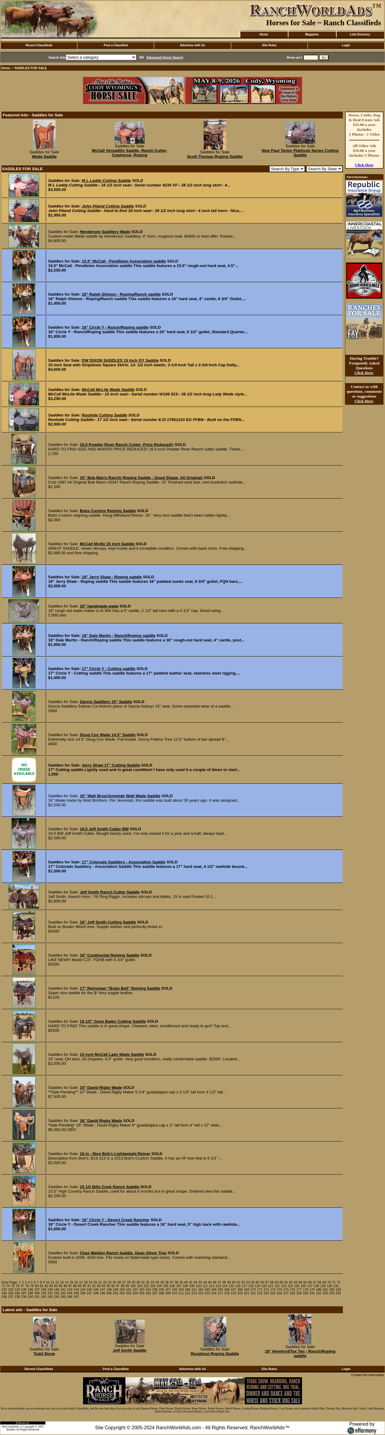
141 (63, 1289)
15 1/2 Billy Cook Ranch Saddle (110, 1187)
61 (286, 1282)
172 (266, 1289)
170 (253, 1289)
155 (155, 1289)
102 (146, 1286)
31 (143, 1282)
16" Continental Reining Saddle (109, 955)
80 (36, 1286)
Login (346, 45)
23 (110, 1282)
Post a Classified (116, 45)
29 (133, 1282)
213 (194, 1293)
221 (246, 1293)
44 (205, 1282)
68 (319, 1282)
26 (119, 1282)
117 (244, 1286)
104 (159, 1286)
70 (329, 1282)
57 (267, 1282)
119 (257, 1286)
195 (76, 1293)
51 (238, 1282)
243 (50, 1296)
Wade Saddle (44, 156)
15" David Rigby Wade (101, 1087)
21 (100, 1282)
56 (262, 1282)
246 (69, 1296)
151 (128, 1289)
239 (23, 1296)
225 (273, 1293)
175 (286, 1289)
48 (224, 1282)
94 (103, 1286)
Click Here (364, 165)
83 (51, 1286)
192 (56, 1293)
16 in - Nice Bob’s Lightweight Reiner (115, 1153)
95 (108, 1286)
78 (27, 1286)
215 (207, 1293)
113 (218, 1286)
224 (266, 1293)
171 (259, 1289)
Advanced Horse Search (164, 57)
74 (8, 1286)
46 (214, 1282)
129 (323, 1286)
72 (338, 1282)
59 (277, 1282)
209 (168, 1293)
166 (227, 1289)
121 (270, 1286)
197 (89, 1293)
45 (210, 1282)
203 (128, 1293)
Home (264, 34)
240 (30, 1296)
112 (211, 1286)
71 (334, 1282)
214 (200, 1293)
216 (214, 1293)
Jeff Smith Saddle (129, 1350)
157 (168, 1289)
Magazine (312, 34)
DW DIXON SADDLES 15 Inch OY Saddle (120, 360)
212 (187, 1293)
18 (86, 1282)
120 (264, 1286)
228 (292, 1293)
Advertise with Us (192, 45)
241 (37, 1296)
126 (303, 1286)
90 (84, 1286)
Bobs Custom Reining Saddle (108, 511)
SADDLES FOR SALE (30, 68)
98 (122, 1286)
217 (220, 1293)
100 (133, 1286)
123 (283, 1286)
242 (43, 1296)
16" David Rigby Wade (101, 1120)
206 (148, 1293)
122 (277, 1286)
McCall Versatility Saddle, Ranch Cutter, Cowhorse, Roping (129, 152)
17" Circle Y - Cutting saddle (108, 668)
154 (148, 1289)
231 (312, 1293)
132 (4, 1289)
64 (300, 1282)
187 (23, 1293)
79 (32, 1286)
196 (82, 1293)
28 (129, 1282)
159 (181, 1289)
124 (290, 1286)
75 (13, 1286)
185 (11, 1293)
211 (181, 1293)
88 (75, 1286)
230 (305, 1293)
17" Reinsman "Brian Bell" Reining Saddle (120, 988)
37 (172, 1282)
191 (50, 1293)
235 (338, 1293)
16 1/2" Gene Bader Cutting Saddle (113, 1021)
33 (152, 1282)
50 (234, 1282)
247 (76, 1296)
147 (102, 1289)
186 (17, 1293)
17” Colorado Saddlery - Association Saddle (123, 862)
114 (224, 1286)
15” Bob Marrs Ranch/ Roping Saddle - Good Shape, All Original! (142, 477)
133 (11, 1289)
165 (220, 1289)
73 (3, 1286)
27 (124, 1282)
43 (200, 1282)
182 (331, 1289)
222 (253, 1293)
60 (281, 1282)
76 (18, 1286)
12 (57, 1282)
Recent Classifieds (39, 45)
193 (63, 1293)
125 (297, 1286)
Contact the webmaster (367, 1375)
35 (162, 1282)
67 (314, 1282)
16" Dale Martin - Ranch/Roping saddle (119, 635)
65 (305, 1282)
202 (122, 1293)
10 (47, 1282)
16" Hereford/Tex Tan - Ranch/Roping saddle (300, 1353)
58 (272, 1282)
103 (153, 1286)
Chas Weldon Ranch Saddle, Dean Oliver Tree (123, 1253)
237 (11, 1296)
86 (65, 1286)
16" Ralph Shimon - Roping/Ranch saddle (121, 294)
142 (69, 1289)
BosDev (11, 1429)
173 (273, 1289)
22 (105, 1282)
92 (94, 1286)
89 (80, 1286)
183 (338, 1289)
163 (207, 1289)
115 (231, 1286)
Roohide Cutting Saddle (104, 415)
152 (135, 1289)
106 (172, 1286)
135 (23, 1289)
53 (248, 1282)
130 (329, 1286)
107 (179, 1286)
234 (331, 1293)
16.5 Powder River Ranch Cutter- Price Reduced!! (127, 444)
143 (76, 1289)
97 (118, 1286)
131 (336, 1286)
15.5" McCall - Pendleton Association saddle (124, 261)
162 (200, 1289)
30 (138, 1282)
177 (299, 1289)
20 (95, 1282)
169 (246, 1289)
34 (157, 1282)
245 (63, 1296)
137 (37, 1289)
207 (155, 1293)
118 (251, 1286)
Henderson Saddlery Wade (105, 231)
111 (205, 1286)
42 (195, 1282)
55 (257, 1282)
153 (141, 1289)
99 (127, 1286)
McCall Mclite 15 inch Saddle (107, 544)
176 (292, 1289)
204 (135, 1293)
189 (37, 1293)
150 (122, 1289)
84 (55, 1286)
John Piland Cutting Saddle (108, 206)
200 (109, 1293)
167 (233, 1289)
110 (198, 1286)
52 (243, 1282)
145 (89, 1289)
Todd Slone (44, 1353)
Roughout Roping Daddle (215, 1353)
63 (295, 1282)
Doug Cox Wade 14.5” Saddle (107, 735)
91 (89, 1286)
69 (324, 1282)
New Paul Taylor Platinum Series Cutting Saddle (300, 152)
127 (310, 1286)
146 (96, 1289)
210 (174, 1293)
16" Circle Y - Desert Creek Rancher (115, 1220)
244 (56, 1296)
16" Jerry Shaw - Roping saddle (112, 577)
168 (240, 1289)
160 (187, 1289)
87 (70, 1286)
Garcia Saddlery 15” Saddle (106, 701)
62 (291, 1282)
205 (141, 1293)
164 (214, 1289)
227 (286, 1293)
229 (299, 1293)
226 (279, 1293)
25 (114, 1282)
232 (319, 1293)
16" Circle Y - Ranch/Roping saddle (115, 327)
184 (4, 1293)
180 (319, 1289)
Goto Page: (10, 1282)
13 (62, 1282)
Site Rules (269, 45)
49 (229, 1282)
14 (67, 1282)
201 (115, 1293)
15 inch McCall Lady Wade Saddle (112, 1054)
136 (30, 1289)
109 (192, 1286)
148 (109, 1289)
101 (139, 1286)
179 (312, 1289)
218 (227, 1293)
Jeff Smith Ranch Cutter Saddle (110, 892)
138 (43, 1289)
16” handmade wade (99, 606)
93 (98, 1286)
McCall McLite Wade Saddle (108, 389)
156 (161, 1289)
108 (185, 1286)
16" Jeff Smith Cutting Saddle (108, 922)
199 (102, 1293)
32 (147, 1282)
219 (233, 1293)
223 (259, 1293)
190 (43, 1293)
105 (165, 1286)
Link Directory (360, 34)
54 (252, 1282)
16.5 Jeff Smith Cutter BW (104, 829)
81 (41, 1286)
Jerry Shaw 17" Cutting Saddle (111, 765)
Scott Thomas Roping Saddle (215, 156)
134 (17, 1289)
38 (176, 1282)
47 (219, 1282)
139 (50, 1289)
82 (46, 1286)
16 (76, 1282)
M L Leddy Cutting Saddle (106, 180)
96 (113, 1286)
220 (240, 1293)
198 (96, 1293)
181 (325, 1289)
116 (238, 1286)
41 (190, 1282)
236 (4, 1296)
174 (279, 1289)
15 (71, 1282)
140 (56, 1289)
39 (181, 1282)
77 (22, 1286)
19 (90, 1282)
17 (81, 1282)
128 (316, 1286)
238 (17, 1296)
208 (161, 1293)
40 (186, 1282)
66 (310, 1282)
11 (52, 1282)
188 (30, 1293)
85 (60, 1286)
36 (167, 1282)
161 (194, 1289)
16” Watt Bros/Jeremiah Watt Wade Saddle (120, 796)
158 (174, 1289)
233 (325, 1293)
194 (69, 1293)
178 (305, 1289)
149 (115, 1289)
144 (82, 1289)
